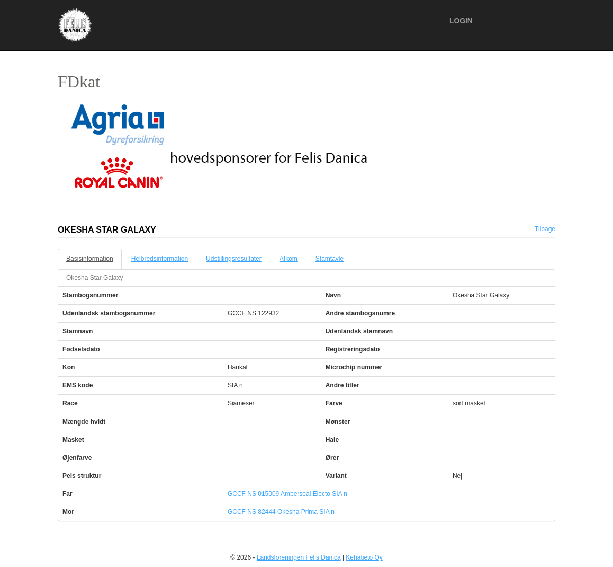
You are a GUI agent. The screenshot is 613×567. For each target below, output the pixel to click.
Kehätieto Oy (364, 557)
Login (461, 21)
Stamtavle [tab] (329, 258)
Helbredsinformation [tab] (159, 258)
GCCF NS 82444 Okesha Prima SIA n (281, 512)
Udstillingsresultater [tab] (234, 258)
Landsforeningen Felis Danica (299, 557)
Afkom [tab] (289, 258)
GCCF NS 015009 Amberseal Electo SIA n (287, 494)
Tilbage (545, 229)
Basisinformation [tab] (89, 258)
